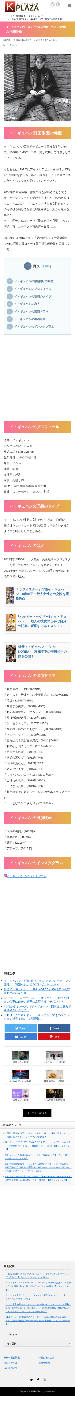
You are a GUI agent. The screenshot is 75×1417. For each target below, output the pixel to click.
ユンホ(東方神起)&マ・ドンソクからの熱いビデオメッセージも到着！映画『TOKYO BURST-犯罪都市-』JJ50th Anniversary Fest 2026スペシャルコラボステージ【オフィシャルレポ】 (38, 1167)
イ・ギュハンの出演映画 (30, 319)
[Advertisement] (35, 379)
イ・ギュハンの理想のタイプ (32, 296)
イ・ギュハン (11, 45)
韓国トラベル (10, 1362)
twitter (53, 4)
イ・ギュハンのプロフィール (32, 288)
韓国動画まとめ (46, 1357)
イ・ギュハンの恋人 (27, 303)
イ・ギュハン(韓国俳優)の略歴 (33, 281)
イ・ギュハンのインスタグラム (34, 326)
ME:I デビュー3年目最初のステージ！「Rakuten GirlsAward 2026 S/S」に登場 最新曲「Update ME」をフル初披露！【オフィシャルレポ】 (38, 1320)
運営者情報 (44, 1362)
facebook (58, 4)
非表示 (45, 266)
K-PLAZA (35, 1391)
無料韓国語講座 (12, 1357)
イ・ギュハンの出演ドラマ (31, 311)
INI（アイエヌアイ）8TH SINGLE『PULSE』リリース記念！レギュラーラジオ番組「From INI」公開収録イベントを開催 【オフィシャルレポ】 (37, 1145)
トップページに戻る (37, 1113)
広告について (10, 1368)
